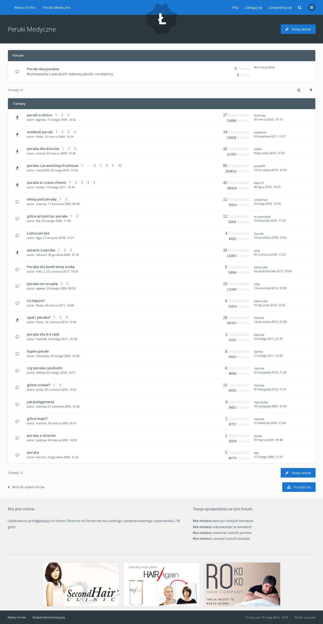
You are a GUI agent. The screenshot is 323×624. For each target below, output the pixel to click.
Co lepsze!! (36, 300)
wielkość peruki (40, 132)
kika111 (259, 183)
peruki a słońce (39, 115)
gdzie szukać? (39, 384)
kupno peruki (38, 351)
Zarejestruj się (280, 7)
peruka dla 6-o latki (43, 334)
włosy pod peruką (42, 199)
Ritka (39, 137)
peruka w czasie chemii (46, 182)
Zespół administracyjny (48, 617)
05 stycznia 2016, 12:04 (269, 305)
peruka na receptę (42, 283)
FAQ (235, 7)
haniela (41, 339)
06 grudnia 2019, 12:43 (269, 153)
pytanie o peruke (41, 250)
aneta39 (259, 166)
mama (40, 153)
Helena (259, 318)
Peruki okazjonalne (43, 68)
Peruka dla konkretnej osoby (51, 266)
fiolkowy (260, 115)
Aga (38, 238)
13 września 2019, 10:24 (270, 170)
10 (119, 165)
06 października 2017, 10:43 (273, 271)
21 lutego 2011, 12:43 (268, 356)
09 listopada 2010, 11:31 (270, 389)
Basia (39, 305)
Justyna (41, 440)
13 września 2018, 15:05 (270, 237)
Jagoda (41, 120)
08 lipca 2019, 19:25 (267, 187)
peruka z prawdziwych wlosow (53, 165)
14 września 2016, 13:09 (270, 288)
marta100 (42, 170)
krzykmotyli (262, 217)
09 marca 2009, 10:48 (268, 440)
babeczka (260, 267)
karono (41, 457)
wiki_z (40, 271)
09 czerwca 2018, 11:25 (270, 254)
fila (38, 221)
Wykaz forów (24, 7)
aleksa (40, 373)
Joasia (258, 436)
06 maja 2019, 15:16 (267, 204)
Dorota (259, 233)
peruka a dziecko (41, 435)
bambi (258, 352)
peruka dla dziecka (43, 148)
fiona (39, 322)
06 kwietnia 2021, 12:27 (270, 136)
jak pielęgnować (40, 401)
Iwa (256, 453)
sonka (40, 187)
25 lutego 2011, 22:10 (268, 339)
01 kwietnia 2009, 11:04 (270, 423)
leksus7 (41, 255)
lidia (257, 284)
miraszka (42, 356)
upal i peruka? (39, 317)
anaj (257, 250)
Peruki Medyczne (57, 7)
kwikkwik (260, 132)
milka (258, 149)
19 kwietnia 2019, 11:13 (270, 220)
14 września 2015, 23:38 (270, 322)
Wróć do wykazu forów (26, 487)
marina (41, 204)
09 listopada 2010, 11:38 (270, 372)
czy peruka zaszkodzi (45, 368)
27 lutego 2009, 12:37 (268, 457)
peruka (33, 452)
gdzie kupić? (37, 418)
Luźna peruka (38, 233)
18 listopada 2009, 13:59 (270, 406)
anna (39, 389)
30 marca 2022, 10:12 (268, 119)
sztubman (261, 200)
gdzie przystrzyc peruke (47, 216)
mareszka (261, 402)
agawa (40, 288)
